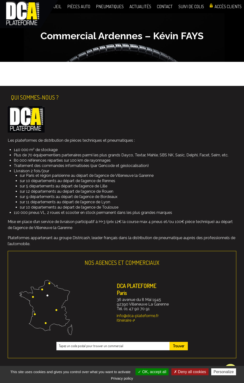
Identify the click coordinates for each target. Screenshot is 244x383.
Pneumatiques (110, 6)
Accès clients (228, 6)
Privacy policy (122, 378)
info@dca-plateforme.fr (138, 315)
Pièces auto (78, 6)
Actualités (140, 6)
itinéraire (124, 320)
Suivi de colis (191, 6)
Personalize (224, 372)
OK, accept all (152, 372)
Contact (165, 6)
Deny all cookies (190, 372)
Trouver (178, 346)
